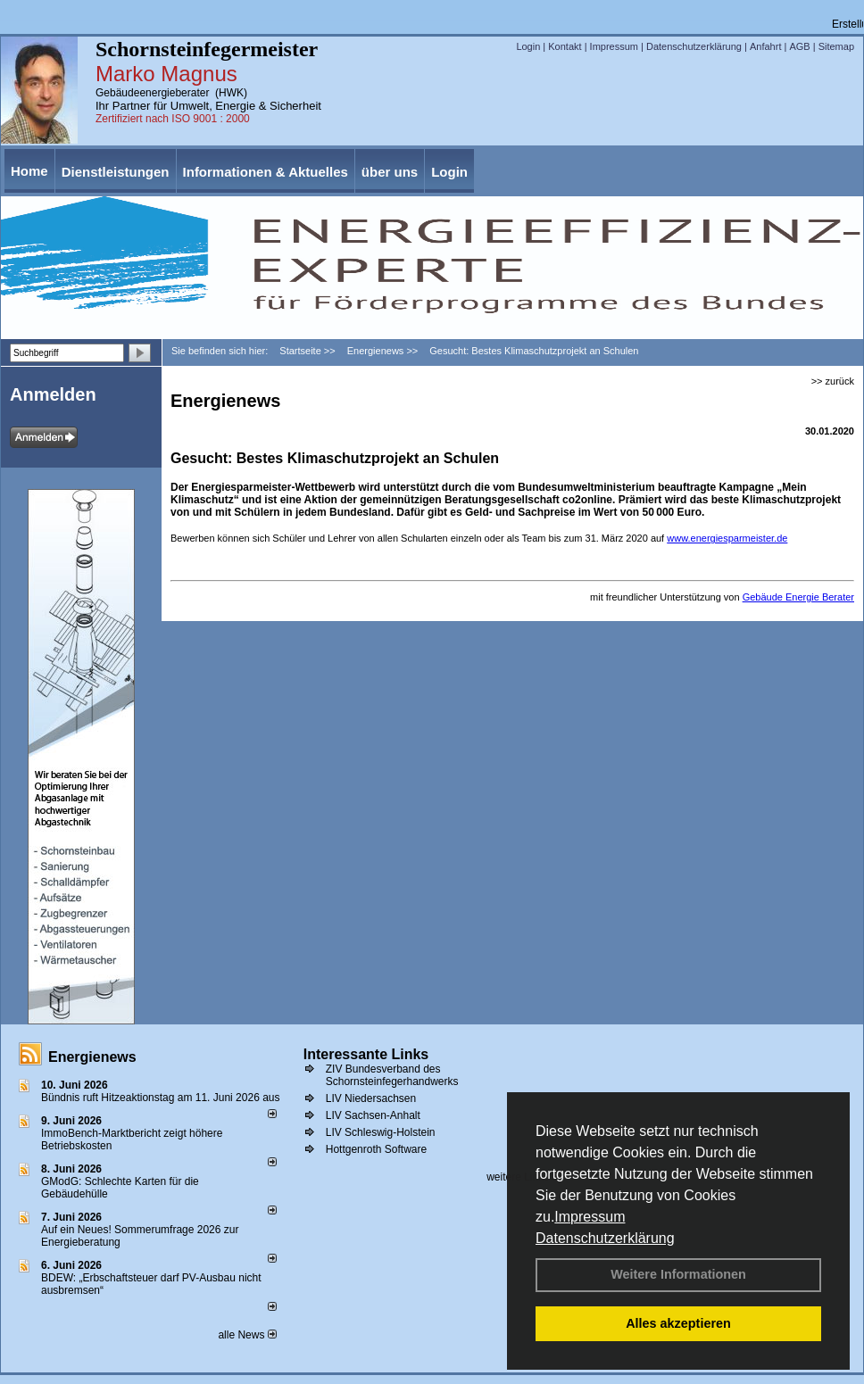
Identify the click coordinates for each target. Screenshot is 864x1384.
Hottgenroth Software (376, 1149)
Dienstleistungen (116, 171)
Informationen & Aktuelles (265, 171)
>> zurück (832, 381)
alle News (247, 1335)
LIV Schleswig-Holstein (381, 1132)
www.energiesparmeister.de (727, 538)
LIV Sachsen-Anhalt (373, 1115)
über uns (389, 171)
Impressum (589, 1216)
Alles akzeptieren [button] (678, 1323)
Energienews (92, 1057)
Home (29, 170)
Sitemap (836, 46)
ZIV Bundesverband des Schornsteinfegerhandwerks (392, 1075)
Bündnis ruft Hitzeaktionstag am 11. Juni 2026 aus (160, 1097)
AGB (799, 46)
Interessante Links (366, 1054)
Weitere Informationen (678, 1274)
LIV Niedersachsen (371, 1098)
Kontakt (564, 46)
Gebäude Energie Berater (798, 597)
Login (528, 46)
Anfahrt (765, 46)
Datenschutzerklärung (605, 1238)
